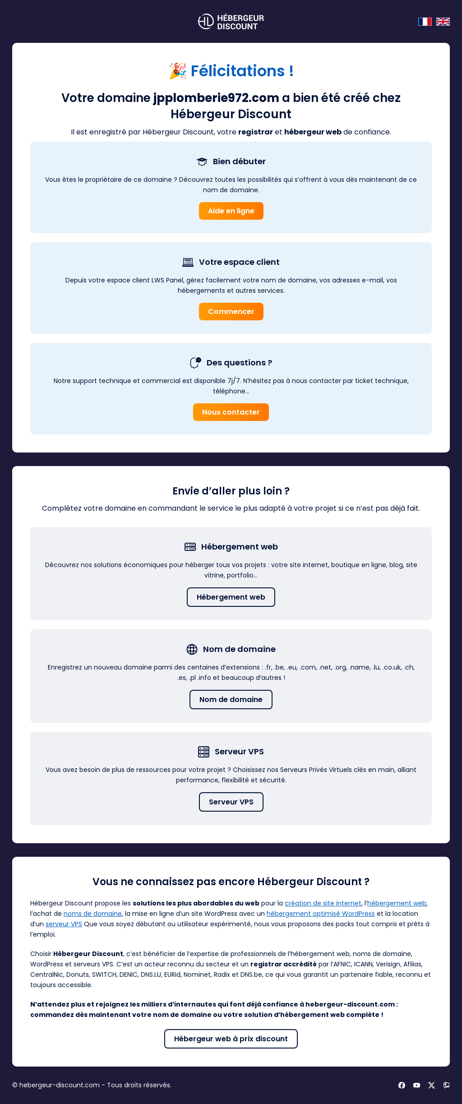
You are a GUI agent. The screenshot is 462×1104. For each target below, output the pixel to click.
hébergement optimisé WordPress (321, 913)
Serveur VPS (231, 802)
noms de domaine (93, 913)
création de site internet (323, 903)
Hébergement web (231, 597)
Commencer (231, 311)
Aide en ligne (231, 211)
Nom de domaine (231, 699)
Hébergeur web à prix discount (231, 1039)
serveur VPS (64, 923)
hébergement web (396, 903)
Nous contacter (231, 412)
